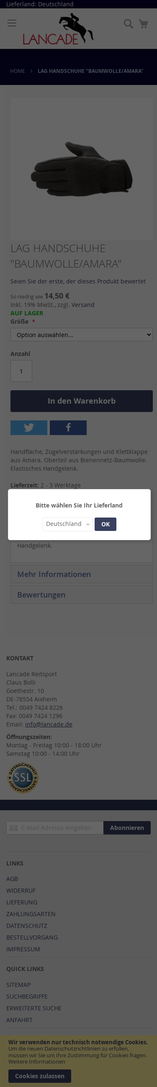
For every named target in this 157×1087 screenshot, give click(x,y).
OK (105, 524)
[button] (67, 524)
